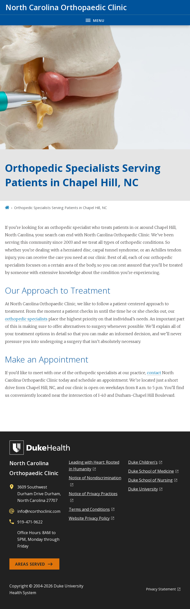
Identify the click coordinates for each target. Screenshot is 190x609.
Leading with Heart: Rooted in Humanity (94, 465)
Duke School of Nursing (150, 480)
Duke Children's (143, 462)
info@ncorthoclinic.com (38, 511)
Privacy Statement (161, 589)
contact (154, 372)
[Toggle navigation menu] (95, 20)
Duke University (143, 489)
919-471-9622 (30, 522)
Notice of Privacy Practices (93, 493)
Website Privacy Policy (89, 518)
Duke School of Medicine (151, 471)
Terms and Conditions (89, 509)
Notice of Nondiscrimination (95, 478)
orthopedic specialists (26, 318)
